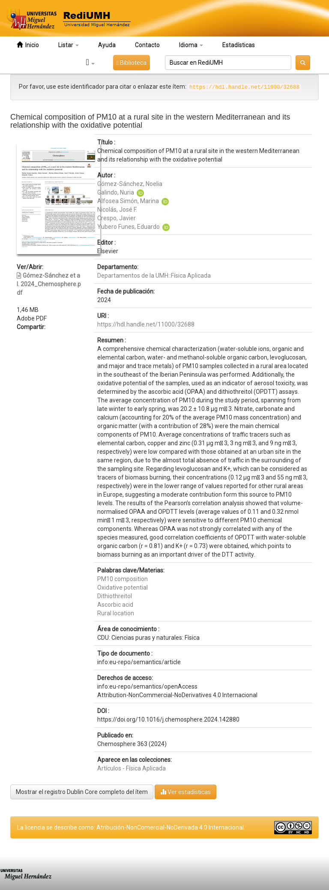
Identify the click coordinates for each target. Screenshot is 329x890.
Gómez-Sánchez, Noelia (129, 183)
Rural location (115, 613)
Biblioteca (132, 62)
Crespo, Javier (116, 218)
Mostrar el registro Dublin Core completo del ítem (82, 791)
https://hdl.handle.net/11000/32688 (145, 324)
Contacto (147, 45)
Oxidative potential (122, 587)
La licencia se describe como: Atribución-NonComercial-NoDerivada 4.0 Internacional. (131, 827)
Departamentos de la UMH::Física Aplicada (154, 275)
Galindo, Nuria (115, 192)
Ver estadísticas (185, 791)
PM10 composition (122, 578)
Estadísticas (238, 45)
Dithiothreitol (114, 596)
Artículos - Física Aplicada (131, 768)
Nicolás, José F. (117, 209)
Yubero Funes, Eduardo (128, 226)
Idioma (191, 45)
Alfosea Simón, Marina (128, 201)
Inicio (28, 44)
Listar (68, 45)
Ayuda (107, 45)
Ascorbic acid (115, 604)
